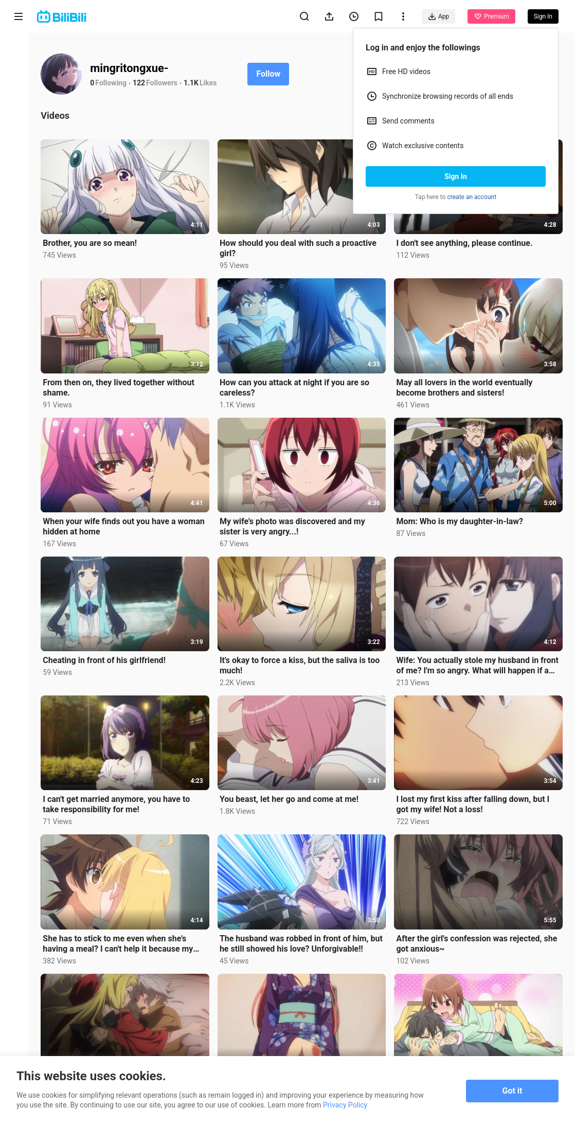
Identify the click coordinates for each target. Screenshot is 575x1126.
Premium (491, 16)
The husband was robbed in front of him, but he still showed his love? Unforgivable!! (304, 934)
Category (18, 217)
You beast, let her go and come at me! (294, 791)
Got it (512, 1091)
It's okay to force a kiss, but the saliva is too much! (305, 659)
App (438, 16)
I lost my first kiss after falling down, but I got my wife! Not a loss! (475, 797)
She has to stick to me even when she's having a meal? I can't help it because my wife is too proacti (126, 934)
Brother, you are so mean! (98, 241)
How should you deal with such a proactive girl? (303, 247)
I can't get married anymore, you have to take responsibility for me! (125, 797)
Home (18, 52)
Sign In (455, 176)
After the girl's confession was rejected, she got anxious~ (479, 934)
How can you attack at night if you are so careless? (300, 384)
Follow (277, 74)
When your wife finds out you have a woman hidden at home (117, 521)
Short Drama (18, 134)
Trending (19, 178)
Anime (18, 91)
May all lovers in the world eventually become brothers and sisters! (467, 384)
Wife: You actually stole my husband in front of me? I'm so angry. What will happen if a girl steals (478, 659)
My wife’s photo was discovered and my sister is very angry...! (298, 521)
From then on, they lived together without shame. (127, 384)
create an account (472, 197)
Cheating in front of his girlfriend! (112, 654)
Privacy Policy (345, 1105)
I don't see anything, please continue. (467, 241)
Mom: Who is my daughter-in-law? (462, 516)
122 (147, 83)
